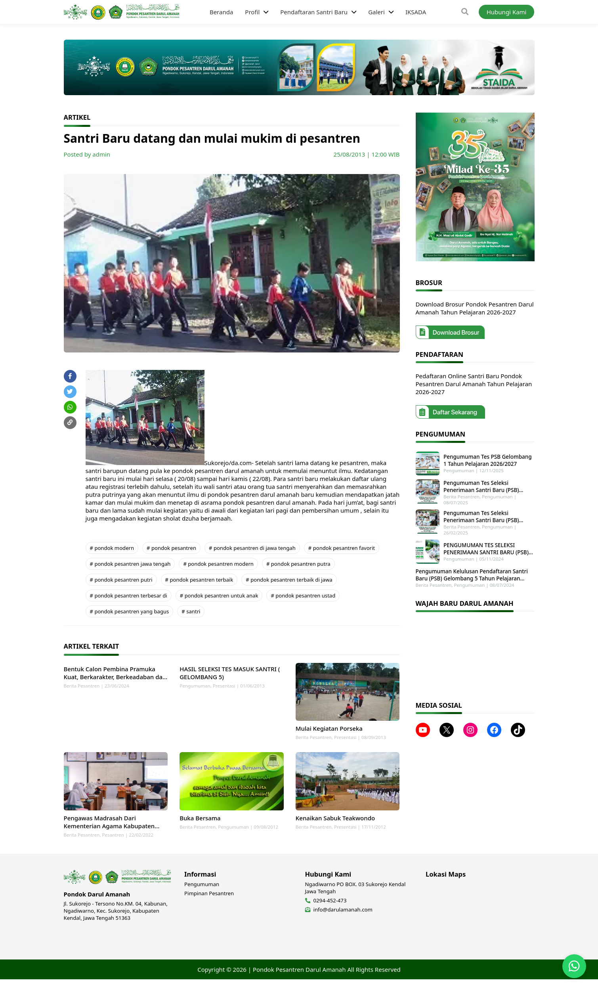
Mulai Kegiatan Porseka (329, 734)
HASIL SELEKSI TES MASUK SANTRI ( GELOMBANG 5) (230, 673)
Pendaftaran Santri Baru (314, 12)
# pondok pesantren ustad (303, 595)
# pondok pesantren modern (218, 563)
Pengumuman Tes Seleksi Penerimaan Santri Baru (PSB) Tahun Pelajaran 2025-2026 (487, 484)
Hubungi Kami (507, 12)
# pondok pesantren (171, 547)
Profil (252, 12)
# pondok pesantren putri (121, 579)
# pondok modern (112, 547)
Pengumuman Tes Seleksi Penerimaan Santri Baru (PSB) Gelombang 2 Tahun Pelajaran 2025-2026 (487, 514)
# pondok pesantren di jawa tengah (252, 547)
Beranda (221, 12)
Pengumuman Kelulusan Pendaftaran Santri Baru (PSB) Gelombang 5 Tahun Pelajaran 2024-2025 (472, 570)
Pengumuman (195, 686)
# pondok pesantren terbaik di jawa (289, 579)
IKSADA (415, 12)
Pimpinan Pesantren (209, 904)
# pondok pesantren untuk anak (219, 595)
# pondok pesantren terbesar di (128, 595)
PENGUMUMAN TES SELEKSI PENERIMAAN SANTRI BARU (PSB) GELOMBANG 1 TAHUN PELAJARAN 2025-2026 (485, 545)
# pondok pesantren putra (298, 563)
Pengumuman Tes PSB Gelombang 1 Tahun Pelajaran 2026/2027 (487, 459)
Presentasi (224, 686)
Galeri (376, 12)
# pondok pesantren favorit (341, 547)
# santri (191, 611)
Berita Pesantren (82, 686)
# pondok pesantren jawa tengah (130, 563)
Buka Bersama (200, 829)
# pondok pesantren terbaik (199, 579)
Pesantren (113, 845)
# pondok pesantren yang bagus (129, 611)
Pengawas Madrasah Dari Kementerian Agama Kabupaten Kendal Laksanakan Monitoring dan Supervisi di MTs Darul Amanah (114, 833)
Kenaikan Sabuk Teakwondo (335, 829)
